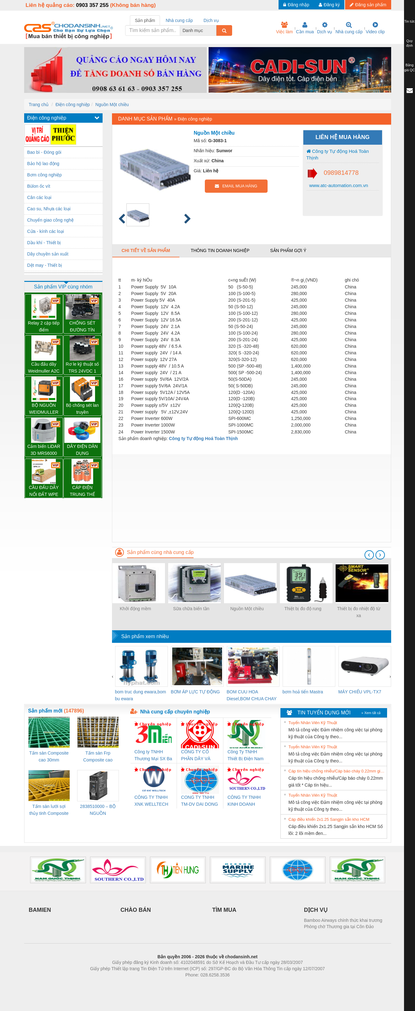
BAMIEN (40, 910)
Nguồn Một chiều (112, 104)
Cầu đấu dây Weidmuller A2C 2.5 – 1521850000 (43, 368)
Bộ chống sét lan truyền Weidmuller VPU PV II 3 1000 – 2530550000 (82, 409)
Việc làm (284, 28)
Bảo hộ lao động (43, 163)
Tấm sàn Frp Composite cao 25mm (97, 756)
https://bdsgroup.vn (199, 984)
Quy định (409, 43)
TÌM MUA (224, 910)
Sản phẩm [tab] (145, 20)
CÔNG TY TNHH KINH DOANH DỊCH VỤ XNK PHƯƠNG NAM (244, 801)
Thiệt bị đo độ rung (302, 608)
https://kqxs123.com (237, 984)
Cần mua (305, 28)
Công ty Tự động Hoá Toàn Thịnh (337, 154)
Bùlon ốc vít (38, 186)
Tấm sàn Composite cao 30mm (48, 756)
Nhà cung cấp (349, 28)
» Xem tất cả (371, 713)
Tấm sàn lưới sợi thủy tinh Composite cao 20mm (49, 810)
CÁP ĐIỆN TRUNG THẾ (82, 491)
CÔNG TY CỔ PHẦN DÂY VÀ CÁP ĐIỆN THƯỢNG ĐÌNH (196, 755)
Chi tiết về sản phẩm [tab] (146, 250)
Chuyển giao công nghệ (50, 220)
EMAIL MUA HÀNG (236, 186)
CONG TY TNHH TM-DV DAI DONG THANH (199, 801)
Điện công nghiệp (73, 104)
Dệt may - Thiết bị (44, 265)
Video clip (375, 28)
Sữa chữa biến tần (191, 608)
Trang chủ (39, 104)
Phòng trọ (167, 984)
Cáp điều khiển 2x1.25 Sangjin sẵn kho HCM (329, 819)
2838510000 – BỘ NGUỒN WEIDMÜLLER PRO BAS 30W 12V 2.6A (98, 810)
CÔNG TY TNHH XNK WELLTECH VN (151, 801)
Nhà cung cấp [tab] (179, 20)
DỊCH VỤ (315, 910)
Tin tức (409, 21)
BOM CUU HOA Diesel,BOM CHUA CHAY (252, 695)
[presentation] (369, 555)
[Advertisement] (251, 498)
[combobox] (214, 30)
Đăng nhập (296, 4)
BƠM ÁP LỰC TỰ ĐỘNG (195, 691)
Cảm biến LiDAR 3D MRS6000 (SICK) (43, 450)
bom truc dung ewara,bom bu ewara (140, 695)
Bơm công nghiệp (44, 174)
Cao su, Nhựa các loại (49, 208)
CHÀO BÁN (135, 910)
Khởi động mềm (135, 608)
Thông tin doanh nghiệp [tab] (220, 250)
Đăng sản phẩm (368, 4)
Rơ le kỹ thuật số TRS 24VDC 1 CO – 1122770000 (82, 368)
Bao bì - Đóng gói (44, 152)
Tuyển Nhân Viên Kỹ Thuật (313, 722)
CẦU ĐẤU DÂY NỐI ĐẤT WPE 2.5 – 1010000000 (44, 491)
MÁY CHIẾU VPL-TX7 (359, 691)
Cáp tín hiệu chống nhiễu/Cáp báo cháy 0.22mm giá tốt (337, 771)
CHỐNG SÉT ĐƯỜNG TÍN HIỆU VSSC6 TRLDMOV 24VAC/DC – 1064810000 (82, 326)
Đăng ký (329, 4)
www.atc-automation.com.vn (338, 185)
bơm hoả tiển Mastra (303, 691)
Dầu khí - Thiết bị (44, 242)
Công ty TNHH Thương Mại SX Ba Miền (153, 755)
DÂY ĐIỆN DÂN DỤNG (82, 450)
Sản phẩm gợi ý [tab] (288, 250)
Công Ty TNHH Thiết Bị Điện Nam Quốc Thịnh (245, 755)
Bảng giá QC (409, 67)
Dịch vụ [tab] (211, 20)
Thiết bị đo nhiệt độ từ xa (358, 612)
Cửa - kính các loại (45, 231)
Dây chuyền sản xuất (47, 253)
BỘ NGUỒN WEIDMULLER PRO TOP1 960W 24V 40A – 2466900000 (43, 409)
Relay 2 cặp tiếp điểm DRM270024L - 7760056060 (44, 326)
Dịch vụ (325, 28)
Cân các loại (39, 197)
